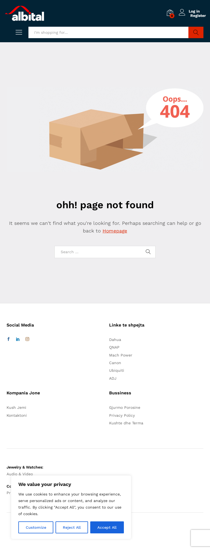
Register (198, 15)
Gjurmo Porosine (124, 407)
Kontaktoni (17, 415)
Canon (115, 363)
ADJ (112, 378)
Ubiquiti (116, 370)
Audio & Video (20, 474)
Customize (36, 527)
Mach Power (120, 355)
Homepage (114, 231)
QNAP (114, 347)
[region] (71, 507)
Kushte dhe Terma (126, 423)
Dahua (115, 339)
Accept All (106, 527)
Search (195, 32)
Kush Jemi (16, 407)
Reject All (72, 527)
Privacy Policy (122, 415)
